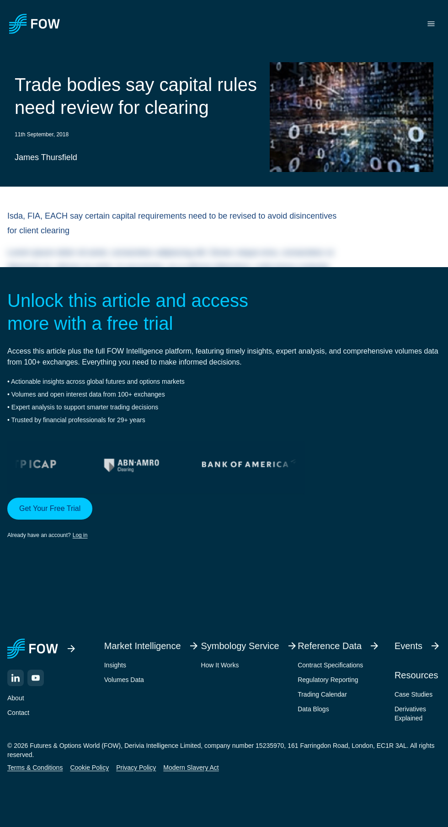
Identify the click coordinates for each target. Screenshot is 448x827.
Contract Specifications (330, 665)
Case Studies (413, 694)
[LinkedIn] (15, 678)
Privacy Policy (136, 767)
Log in (80, 535)
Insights (115, 665)
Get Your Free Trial (49, 508)
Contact (18, 712)
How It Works (220, 665)
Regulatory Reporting (328, 679)
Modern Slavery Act (191, 767)
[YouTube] (35, 678)
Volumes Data (124, 679)
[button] (224, 519)
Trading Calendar (322, 694)
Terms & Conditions (35, 767)
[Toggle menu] (431, 24)
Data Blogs (313, 709)
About (15, 698)
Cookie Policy (89, 767)
